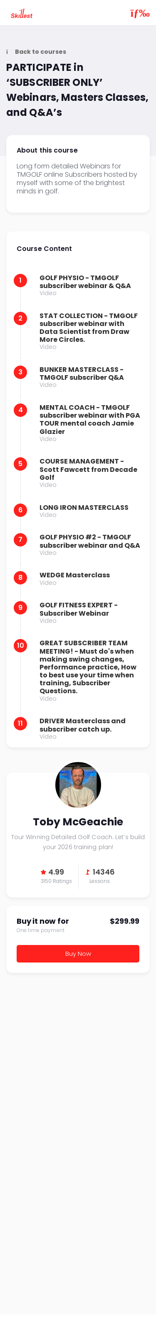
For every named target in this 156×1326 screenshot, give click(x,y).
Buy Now (78, 953)
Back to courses (36, 52)
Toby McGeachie (78, 785)
